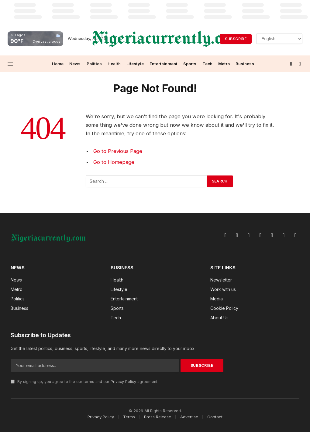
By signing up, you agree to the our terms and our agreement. (84, 381)
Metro (224, 63)
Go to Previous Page (117, 151)
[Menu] (10, 64)
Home (58, 63)
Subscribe (235, 39)
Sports (189, 63)
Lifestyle (135, 63)
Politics (94, 63)
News (75, 63)
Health (114, 63)
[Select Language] (279, 39)
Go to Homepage (113, 162)
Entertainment (163, 63)
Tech (207, 63)
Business (245, 63)
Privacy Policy (123, 381)
